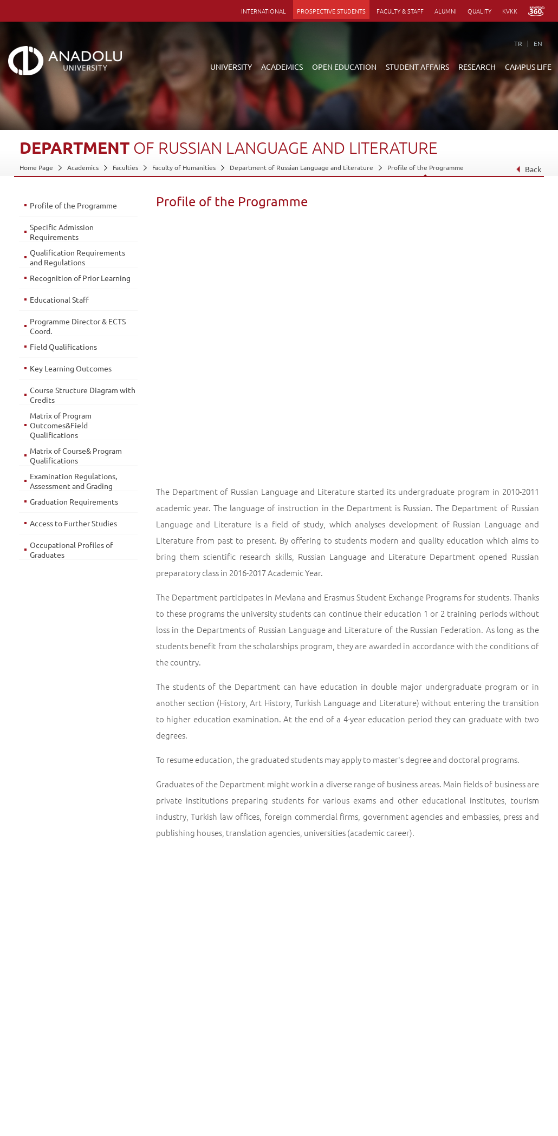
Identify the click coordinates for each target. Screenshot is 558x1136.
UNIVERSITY (231, 66)
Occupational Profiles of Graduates (71, 549)
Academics (83, 167)
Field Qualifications (63, 346)
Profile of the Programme (425, 167)
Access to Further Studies (73, 523)
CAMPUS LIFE (528, 66)
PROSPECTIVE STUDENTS (331, 10)
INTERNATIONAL (263, 10)
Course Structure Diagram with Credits (82, 394)
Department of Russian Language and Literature (301, 167)
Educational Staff (59, 299)
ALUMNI (445, 10)
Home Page (36, 167)
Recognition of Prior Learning (80, 278)
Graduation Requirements (74, 501)
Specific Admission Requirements (62, 231)
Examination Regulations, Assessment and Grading (73, 481)
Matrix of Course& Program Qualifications (76, 455)
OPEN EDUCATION (344, 66)
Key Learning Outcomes (71, 368)
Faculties (125, 167)
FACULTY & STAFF (400, 10)
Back (528, 169)
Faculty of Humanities (184, 167)
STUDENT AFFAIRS (417, 66)
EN (538, 43)
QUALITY (479, 10)
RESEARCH (477, 66)
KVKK (509, 10)
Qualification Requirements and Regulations (77, 257)
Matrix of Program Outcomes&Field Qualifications (61, 425)
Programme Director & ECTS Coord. (78, 326)
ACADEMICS (282, 66)
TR (518, 43)
